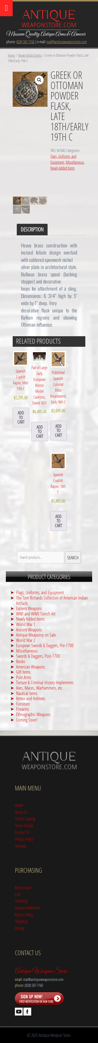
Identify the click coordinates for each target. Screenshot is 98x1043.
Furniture (23, 703)
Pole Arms (23, 677)
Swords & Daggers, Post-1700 (38, 656)
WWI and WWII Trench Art (35, 613)
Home (11, 55)
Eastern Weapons (29, 608)
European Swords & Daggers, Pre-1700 (45, 645)
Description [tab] (32, 229)
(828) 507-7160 (25, 41)
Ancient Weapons (29, 629)
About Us (21, 812)
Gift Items (23, 672)
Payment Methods (27, 908)
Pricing (19, 928)
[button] (39, 80)
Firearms (22, 709)
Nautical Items (26, 693)
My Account (23, 887)
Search (72, 557)
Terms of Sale (24, 825)
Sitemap (20, 846)
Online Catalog (25, 819)
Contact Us (22, 832)
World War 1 (25, 624)
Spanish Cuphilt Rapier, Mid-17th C (21, 376)
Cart (18, 894)
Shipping (21, 921)
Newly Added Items (30, 55)
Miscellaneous (75, 162)
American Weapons (30, 666)
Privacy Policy (24, 839)
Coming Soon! (26, 719)
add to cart (20, 417)
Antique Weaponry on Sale (36, 634)
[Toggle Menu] (6, 8)
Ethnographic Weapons (33, 714)
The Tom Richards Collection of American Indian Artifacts (52, 600)
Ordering (21, 901)
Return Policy (24, 914)
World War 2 (25, 640)
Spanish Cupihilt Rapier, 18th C (58, 478)
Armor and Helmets (30, 698)
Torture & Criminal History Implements (44, 682)
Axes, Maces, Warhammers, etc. (39, 687)
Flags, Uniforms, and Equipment (40, 592)
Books (20, 661)
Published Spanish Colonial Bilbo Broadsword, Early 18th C (58, 382)
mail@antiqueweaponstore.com (67, 41)
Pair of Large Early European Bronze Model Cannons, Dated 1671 (39, 383)
